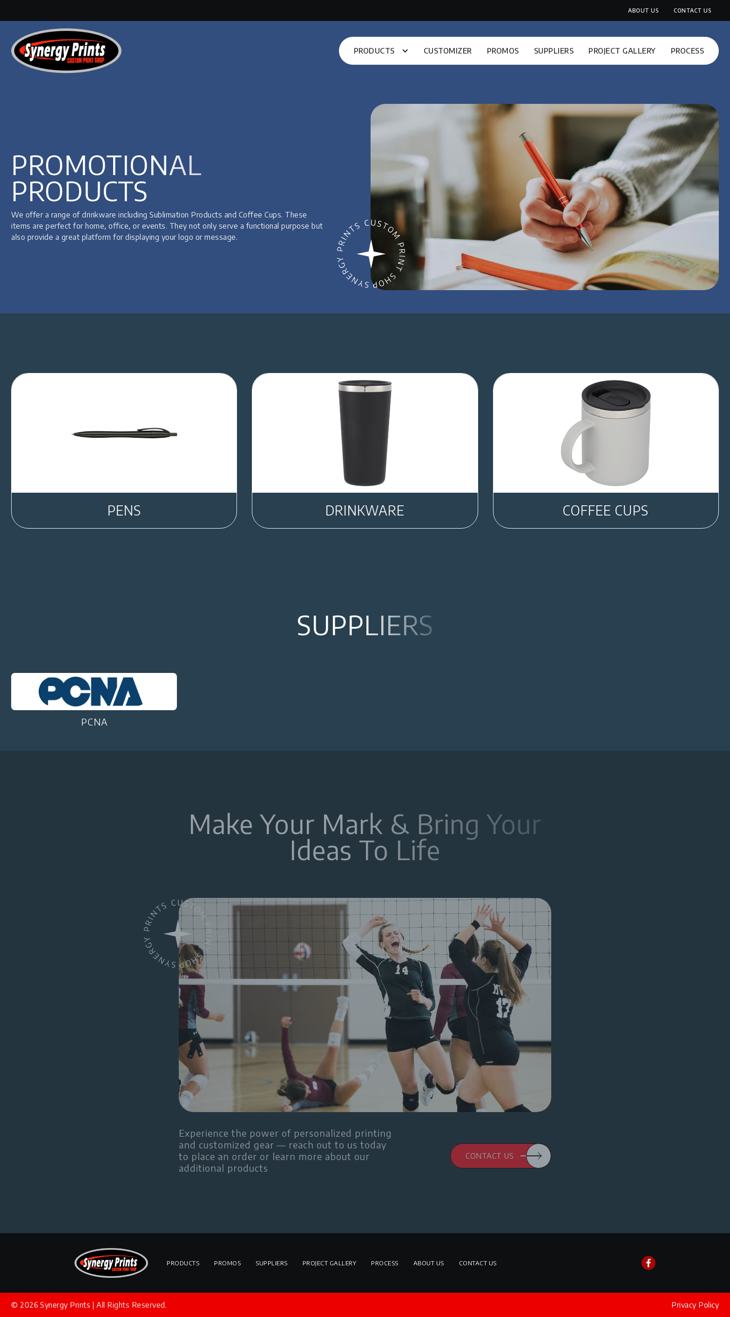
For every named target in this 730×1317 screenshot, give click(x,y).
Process (687, 50)
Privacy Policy (695, 1305)
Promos (503, 50)
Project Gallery (622, 50)
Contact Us (692, 10)
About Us (643, 10)
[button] (381, 51)
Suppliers (554, 50)
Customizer (448, 50)
